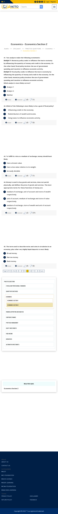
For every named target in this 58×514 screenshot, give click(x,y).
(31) (32, 213)
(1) (32, 100)
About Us (4, 462)
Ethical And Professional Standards (16, 286)
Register (53, 2)
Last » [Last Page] (42, 271)
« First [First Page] (13, 271)
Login (47, 2)
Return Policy (6, 500)
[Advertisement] (29, 25)
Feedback (33, 500)
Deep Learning (7, 483)
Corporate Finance (11, 317)
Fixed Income (9, 334)
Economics (9, 297)
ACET (3, 471)
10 (30, 271)
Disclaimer (34, 496)
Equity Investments (11, 328)
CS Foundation (7, 475)
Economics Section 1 (12, 300)
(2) (26, 213)
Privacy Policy (6, 496)
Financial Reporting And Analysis (15, 312)
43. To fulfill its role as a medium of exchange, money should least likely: (28, 157)
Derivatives (9, 339)
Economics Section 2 (13, 305)
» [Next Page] (38, 271)
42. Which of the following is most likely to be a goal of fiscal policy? (29, 106)
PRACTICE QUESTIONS (9, 281)
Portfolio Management (12, 323)
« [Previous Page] (17, 271)
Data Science (6, 479)
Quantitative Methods (12, 291)
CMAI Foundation (8, 486)
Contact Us (5, 465)
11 (33, 271)
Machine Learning (8, 490)
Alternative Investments (12, 344)
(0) (26, 100)
